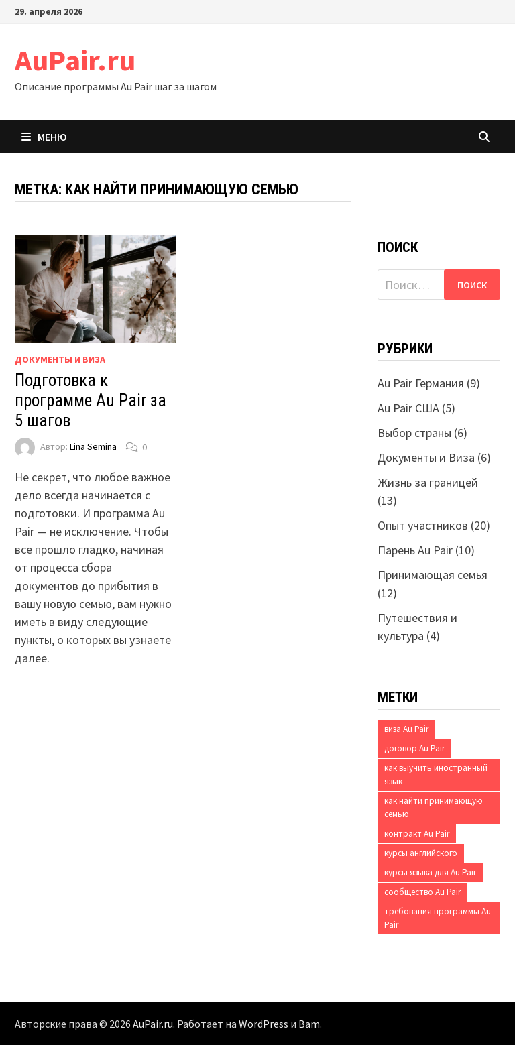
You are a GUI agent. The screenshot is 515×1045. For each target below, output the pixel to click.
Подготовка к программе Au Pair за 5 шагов (90, 400)
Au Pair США (408, 408)
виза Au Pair (406, 729)
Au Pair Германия (421, 383)
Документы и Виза (60, 359)
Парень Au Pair (415, 550)
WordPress (263, 1023)
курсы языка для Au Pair (430, 872)
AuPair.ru (75, 60)
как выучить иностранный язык (436, 774)
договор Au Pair (414, 748)
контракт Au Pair (416, 833)
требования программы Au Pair (437, 918)
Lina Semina (93, 447)
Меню (44, 136)
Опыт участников (423, 525)
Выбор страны (414, 432)
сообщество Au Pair (422, 892)
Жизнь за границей (428, 482)
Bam (309, 1023)
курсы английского (420, 853)
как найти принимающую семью (433, 807)
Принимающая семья (433, 574)
